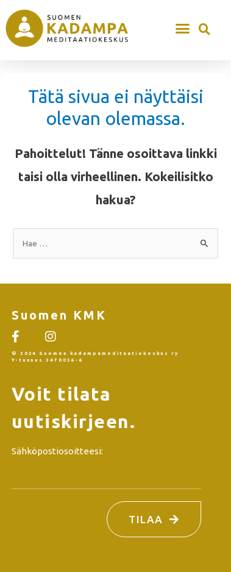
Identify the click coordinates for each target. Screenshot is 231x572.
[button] (182, 28)
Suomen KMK (59, 315)
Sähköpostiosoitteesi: (57, 451)
